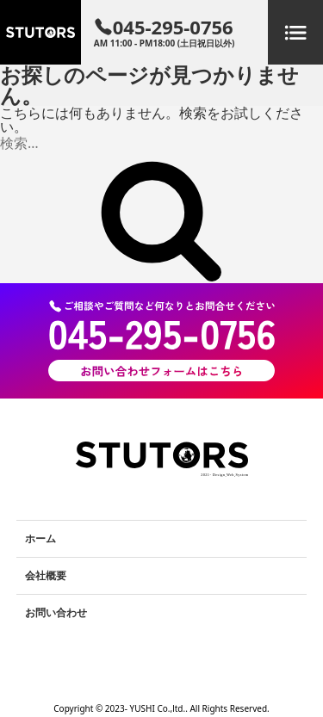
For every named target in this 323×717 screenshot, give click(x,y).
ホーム (40, 538)
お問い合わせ (56, 612)
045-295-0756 (164, 32)
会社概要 (45, 575)
